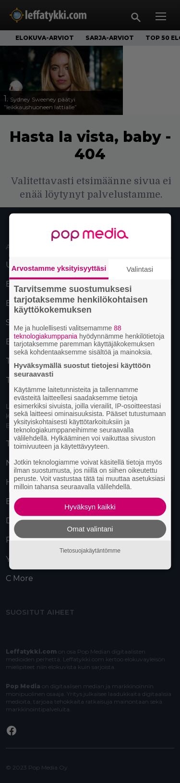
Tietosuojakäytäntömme (90, 550)
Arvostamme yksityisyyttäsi (59, 268)
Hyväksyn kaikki (90, 507)
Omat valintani (90, 529)
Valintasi (140, 269)
